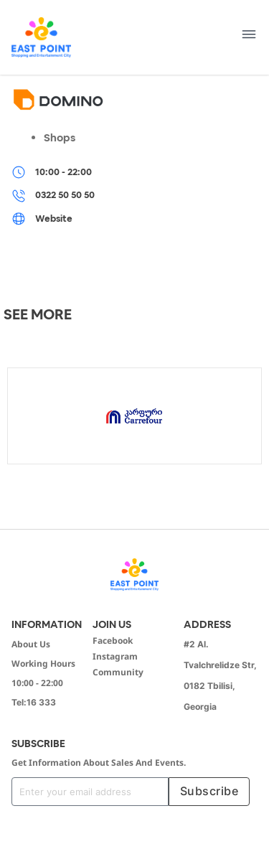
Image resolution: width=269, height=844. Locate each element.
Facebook (113, 640)
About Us (30, 644)
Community (118, 672)
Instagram (115, 656)
